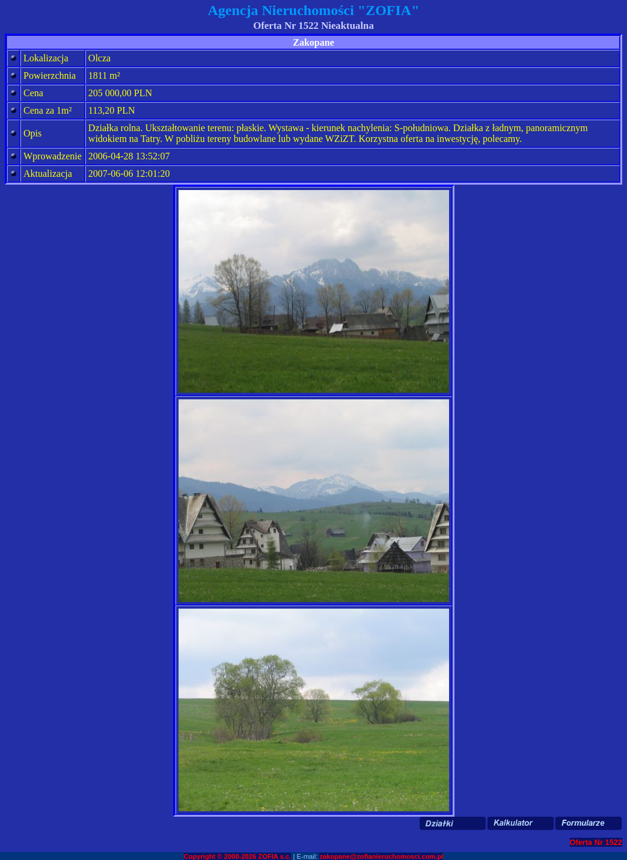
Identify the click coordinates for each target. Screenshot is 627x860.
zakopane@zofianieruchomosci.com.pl (381, 856)
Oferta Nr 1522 (596, 842)
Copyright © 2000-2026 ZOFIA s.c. (238, 856)
